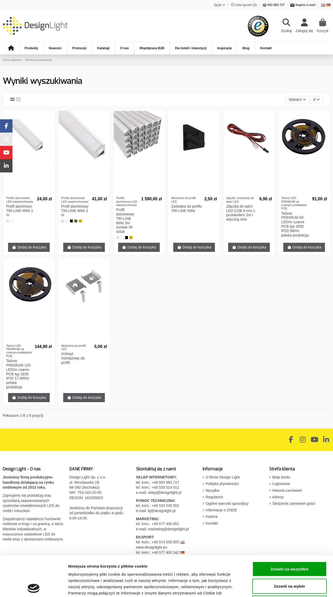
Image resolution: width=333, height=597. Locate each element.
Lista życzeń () (244, 5)
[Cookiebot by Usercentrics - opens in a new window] (33, 587)
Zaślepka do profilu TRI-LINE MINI (186, 208)
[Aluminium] (7, 221)
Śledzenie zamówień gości (293, 503)
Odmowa (289, 563)
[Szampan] (75, 221)
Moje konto (281, 477)
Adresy (278, 497)
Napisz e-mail (306, 5)
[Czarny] (71, 221)
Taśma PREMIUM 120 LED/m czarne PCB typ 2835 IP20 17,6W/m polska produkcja (18, 374)
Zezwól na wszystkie (290, 528)
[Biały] (12, 221)
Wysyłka (212, 490)
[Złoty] (80, 221)
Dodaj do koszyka (29, 247)
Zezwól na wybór (289, 546)
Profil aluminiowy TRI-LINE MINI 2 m (74, 210)
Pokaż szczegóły (277, 586)
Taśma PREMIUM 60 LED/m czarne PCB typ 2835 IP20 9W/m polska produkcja (295, 224)
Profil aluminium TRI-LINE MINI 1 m (19, 210)
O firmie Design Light (223, 477)
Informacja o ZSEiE (221, 510)
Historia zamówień (287, 490)
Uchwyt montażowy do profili (73, 358)
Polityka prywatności (222, 484)
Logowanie (281, 484)
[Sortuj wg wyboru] (297, 99)
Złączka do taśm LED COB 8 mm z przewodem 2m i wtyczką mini (240, 212)
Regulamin (214, 497)
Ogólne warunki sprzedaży (227, 503)
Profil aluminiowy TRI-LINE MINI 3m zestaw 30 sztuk (125, 221)
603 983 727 (276, 5)
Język (219, 5)
